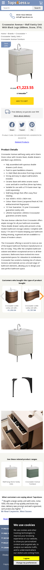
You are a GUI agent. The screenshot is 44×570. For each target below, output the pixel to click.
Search (37, 8)
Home (3, 33)
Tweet (22, 126)
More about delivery (22, 116)
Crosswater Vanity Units (11, 36)
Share (12, 126)
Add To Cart (22, 101)
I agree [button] (26, 558)
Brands (11, 33)
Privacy (5, 554)
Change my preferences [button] (26, 563)
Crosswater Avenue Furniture (13, 39)
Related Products (22, 142)
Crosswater (20, 33)
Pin (32, 126)
